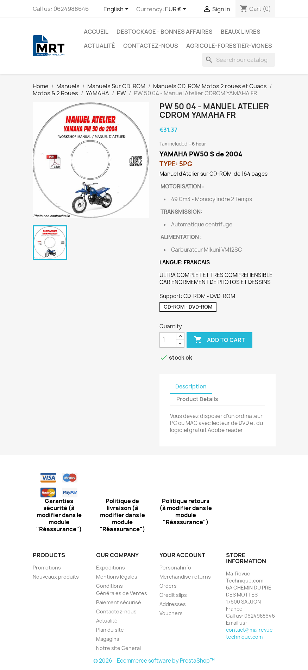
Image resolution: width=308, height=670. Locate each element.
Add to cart (219, 339)
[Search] (238, 60)
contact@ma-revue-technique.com (250, 633)
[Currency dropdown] (177, 9)
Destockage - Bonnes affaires (165, 32)
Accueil (96, 32)
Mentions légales (116, 576)
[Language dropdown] (117, 9)
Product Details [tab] (197, 399)
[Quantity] (167, 340)
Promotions (47, 567)
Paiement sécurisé (118, 602)
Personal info (175, 567)
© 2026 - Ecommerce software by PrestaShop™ (154, 660)
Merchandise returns (185, 576)
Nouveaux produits (56, 576)
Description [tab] (191, 386)
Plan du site (110, 629)
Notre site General (118, 648)
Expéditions (110, 567)
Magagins (107, 639)
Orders (168, 585)
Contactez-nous (150, 46)
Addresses (172, 604)
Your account (182, 555)
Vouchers (171, 613)
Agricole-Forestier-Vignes (229, 46)
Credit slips (173, 595)
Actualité (99, 46)
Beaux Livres (240, 32)
